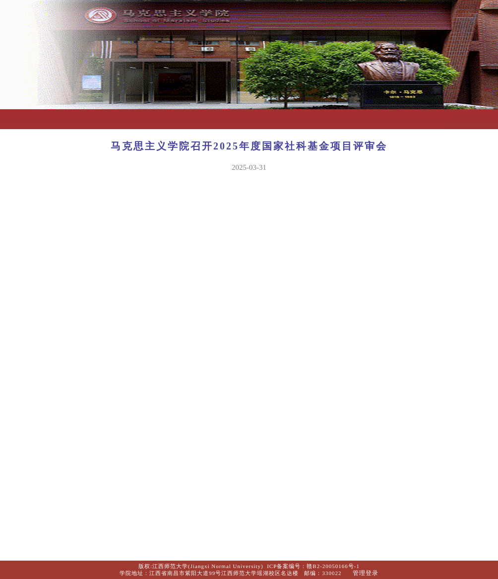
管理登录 (365, 573)
